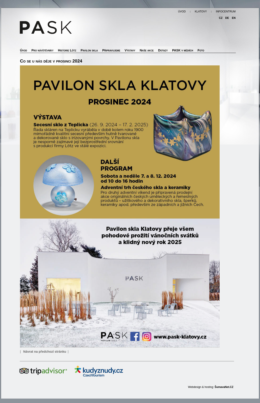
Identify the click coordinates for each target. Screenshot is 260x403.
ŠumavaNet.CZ (224, 387)
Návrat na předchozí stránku (44, 351)
